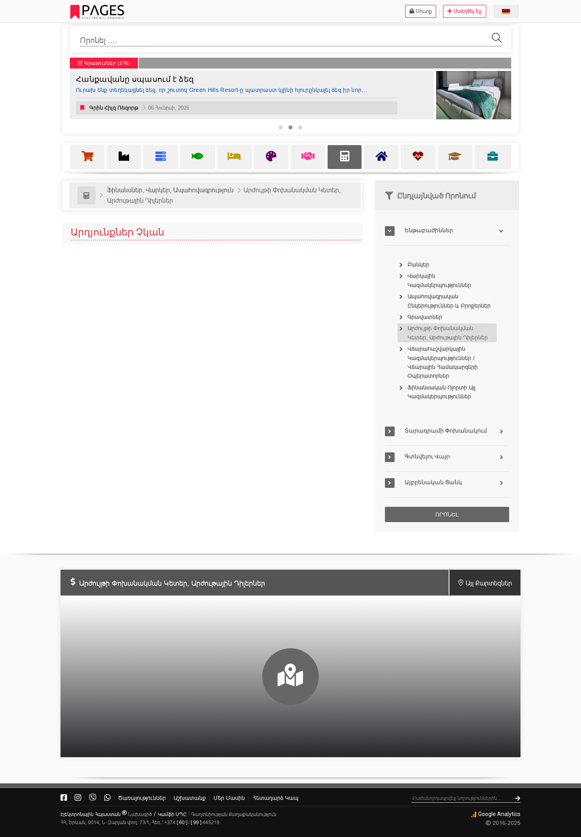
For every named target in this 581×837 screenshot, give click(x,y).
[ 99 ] (196, 822)
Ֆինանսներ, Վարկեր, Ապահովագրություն (170, 190)
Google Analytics (495, 814)
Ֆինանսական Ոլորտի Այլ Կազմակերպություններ (441, 392)
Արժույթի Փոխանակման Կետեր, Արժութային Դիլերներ (448, 332)
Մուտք (421, 11)
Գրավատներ (425, 317)
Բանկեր (418, 264)
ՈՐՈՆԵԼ (446, 514)
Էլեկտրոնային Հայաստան (94, 814)
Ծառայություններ (142, 798)
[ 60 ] (182, 822)
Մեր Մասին (229, 798)
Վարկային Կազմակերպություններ (439, 280)
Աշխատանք (189, 798)
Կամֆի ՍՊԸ (172, 814)
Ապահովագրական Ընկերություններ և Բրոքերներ (449, 300)
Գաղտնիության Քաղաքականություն (233, 814)
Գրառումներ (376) (104, 63)
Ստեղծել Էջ (464, 11)
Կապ (276, 798)
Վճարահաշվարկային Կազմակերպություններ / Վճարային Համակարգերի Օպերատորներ (443, 362)
